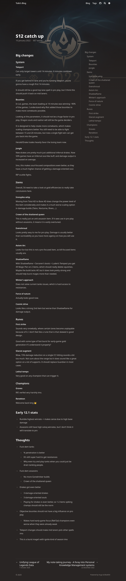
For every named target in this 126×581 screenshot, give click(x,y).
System (90, 56)
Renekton (93, 132)
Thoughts (89, 140)
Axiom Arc (93, 90)
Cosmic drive (95, 105)
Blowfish (107, 575)
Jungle (92, 68)
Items (89, 72)
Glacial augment (96, 117)
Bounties (93, 64)
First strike (93, 113)
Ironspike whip (95, 76)
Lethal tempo (95, 120)
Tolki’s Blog (21, 3)
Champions (92, 125)
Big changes (90, 52)
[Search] (105, 3)
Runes (90, 109)
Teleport (92, 60)
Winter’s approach (97, 97)
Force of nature (96, 101)
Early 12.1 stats (92, 137)
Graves (92, 129)
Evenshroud (94, 86)
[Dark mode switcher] (109, 3)
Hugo (100, 575)
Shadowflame (95, 94)
